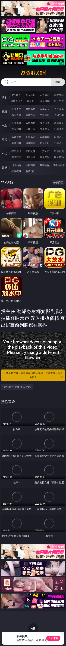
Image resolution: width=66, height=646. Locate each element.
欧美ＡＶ (45, 109)
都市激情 (16, 151)
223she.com (33, 73)
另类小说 (30, 157)
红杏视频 (16, 171)
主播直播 (45, 115)
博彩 (4, 97)
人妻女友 (45, 151)
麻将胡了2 (16, 101)
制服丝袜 (16, 129)
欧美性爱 (59, 123)
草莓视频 (45, 165)
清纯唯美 (30, 143)
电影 (4, 126)
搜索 (57, 82)
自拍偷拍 (30, 109)
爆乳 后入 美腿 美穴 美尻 (17, 386)
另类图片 (59, 143)
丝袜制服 (30, 115)
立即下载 (53, 638)
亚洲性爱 (16, 123)
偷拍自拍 (30, 123)
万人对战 (45, 95)
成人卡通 (45, 123)
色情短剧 (30, 171)
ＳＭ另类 (59, 115)
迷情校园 (16, 157)
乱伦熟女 (45, 129)
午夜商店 (30, 165)
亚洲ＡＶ (16, 109)
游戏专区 (59, 95)
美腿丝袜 (16, 143)
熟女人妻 (16, 115)
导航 (4, 168)
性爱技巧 (59, 157)
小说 (4, 154)
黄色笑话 (45, 157)
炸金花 (30, 101)
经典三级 (30, 129)
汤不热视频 (59, 165)
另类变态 (59, 129)
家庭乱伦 (30, 151)
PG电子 (16, 95)
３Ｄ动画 (59, 109)
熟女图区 (45, 143)
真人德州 (30, 95)
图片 (4, 140)
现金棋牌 (45, 101)
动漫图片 (59, 137)
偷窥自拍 (16, 137)
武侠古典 (59, 151)
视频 (4, 112)
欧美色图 (45, 137)
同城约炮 (16, 165)
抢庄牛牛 (59, 101)
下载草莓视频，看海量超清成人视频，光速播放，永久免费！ (33, 375)
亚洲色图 (30, 137)
